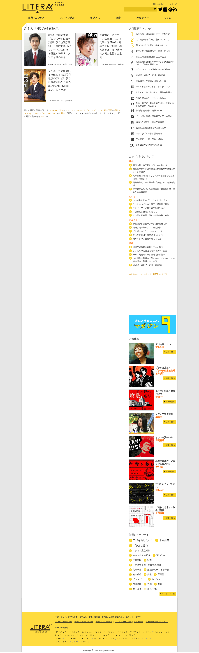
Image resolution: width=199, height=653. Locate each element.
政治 (62, 110)
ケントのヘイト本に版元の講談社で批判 (151, 204)
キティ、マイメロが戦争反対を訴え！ (150, 208)
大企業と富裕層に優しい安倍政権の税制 (151, 215)
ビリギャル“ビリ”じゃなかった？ (147, 231)
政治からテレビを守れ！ (159, 569)
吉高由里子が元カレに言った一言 (151, 81)
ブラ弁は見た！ (141, 545)
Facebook (165, 9)
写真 (149, 560)
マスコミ (70, 110)
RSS (175, 9)
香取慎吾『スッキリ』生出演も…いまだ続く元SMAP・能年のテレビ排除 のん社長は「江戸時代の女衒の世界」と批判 (111, 46)
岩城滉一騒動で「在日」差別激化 (151, 75)
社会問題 (108, 110)
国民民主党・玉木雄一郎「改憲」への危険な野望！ (154, 184)
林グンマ (156, 579)
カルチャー (52, 113)
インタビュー (139, 579)
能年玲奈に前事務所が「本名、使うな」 (154, 51)
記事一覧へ (170, 352)
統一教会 (137, 574)
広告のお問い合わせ (104, 622)
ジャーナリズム (83, 110)
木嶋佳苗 (164, 540)
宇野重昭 (137, 560)
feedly (170, 9)
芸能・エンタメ (36, 19)
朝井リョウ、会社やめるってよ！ (148, 239)
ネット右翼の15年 (141, 555)
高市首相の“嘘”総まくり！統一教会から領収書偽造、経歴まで (154, 177)
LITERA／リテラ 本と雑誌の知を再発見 (43, 7)
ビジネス (95, 19)
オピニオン (97, 110)
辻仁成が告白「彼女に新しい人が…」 (153, 39)
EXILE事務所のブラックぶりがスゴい (153, 86)
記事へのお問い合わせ (83, 622)
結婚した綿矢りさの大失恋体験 (150, 122)
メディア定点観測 (141, 550)
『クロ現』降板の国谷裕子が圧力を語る (154, 116)
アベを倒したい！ (143, 540)
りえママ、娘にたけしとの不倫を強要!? (154, 92)
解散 (149, 574)
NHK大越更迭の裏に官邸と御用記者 (149, 254)
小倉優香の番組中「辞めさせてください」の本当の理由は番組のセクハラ (154, 259)
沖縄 (149, 584)
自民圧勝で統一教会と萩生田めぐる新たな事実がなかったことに (155, 104)
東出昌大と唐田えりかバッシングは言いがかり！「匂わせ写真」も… (155, 63)
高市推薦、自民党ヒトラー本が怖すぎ (153, 34)
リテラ (43, 116)
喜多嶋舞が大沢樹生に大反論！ (150, 145)
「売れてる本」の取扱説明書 (147, 565)
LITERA (54, 110)
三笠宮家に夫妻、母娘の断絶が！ (151, 139)
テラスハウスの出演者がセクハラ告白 (153, 69)
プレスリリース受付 (123, 622)
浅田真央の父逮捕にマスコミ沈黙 (151, 128)
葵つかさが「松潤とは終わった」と (152, 45)
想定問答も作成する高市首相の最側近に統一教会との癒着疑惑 (154, 190)
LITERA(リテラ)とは (63, 622)
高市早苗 (137, 569)
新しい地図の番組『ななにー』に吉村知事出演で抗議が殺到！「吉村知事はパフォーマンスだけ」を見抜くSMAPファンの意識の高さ (59, 46)
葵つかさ (160, 555)
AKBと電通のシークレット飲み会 (151, 98)
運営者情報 (138, 622)
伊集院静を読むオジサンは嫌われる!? (150, 224)
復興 (160, 584)
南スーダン (152, 589)
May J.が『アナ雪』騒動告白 (149, 133)
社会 (63, 113)
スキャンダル (39, 113)
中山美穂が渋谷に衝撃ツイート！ (151, 110)
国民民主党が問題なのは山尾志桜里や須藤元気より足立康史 (154, 170)
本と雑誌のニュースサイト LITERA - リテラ (148, 274)
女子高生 (137, 589)
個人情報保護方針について (157, 622)
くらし (167, 19)
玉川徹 (161, 574)
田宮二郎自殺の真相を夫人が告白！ (152, 57)
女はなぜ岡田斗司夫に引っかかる (148, 235)
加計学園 (137, 584)
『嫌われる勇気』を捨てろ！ (146, 212)
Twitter (160, 9)
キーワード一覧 (168, 594)
